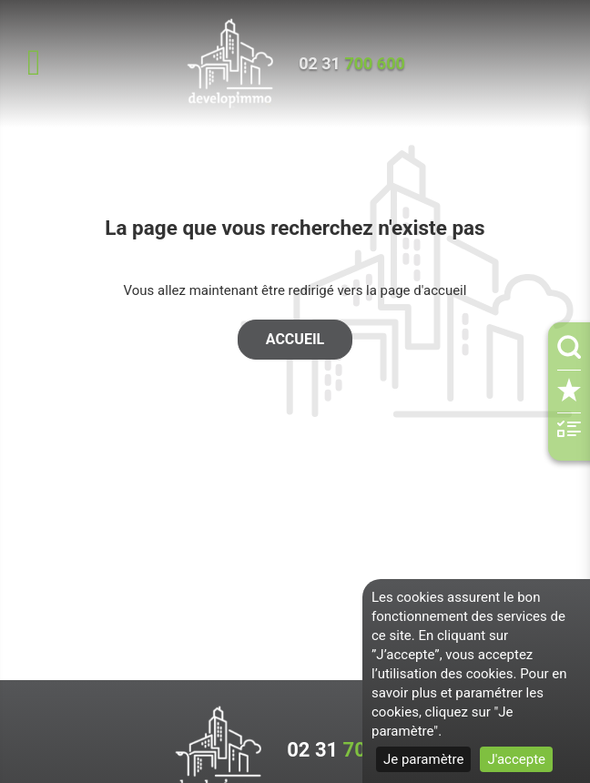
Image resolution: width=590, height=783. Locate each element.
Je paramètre (423, 759)
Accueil (295, 339)
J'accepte (516, 759)
